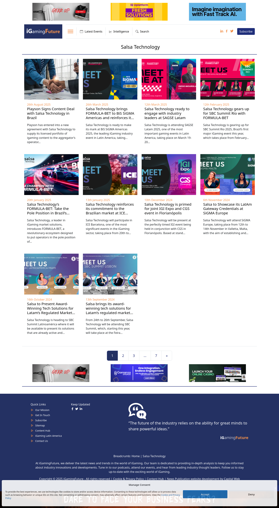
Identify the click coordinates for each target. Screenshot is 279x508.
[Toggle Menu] (70, 31)
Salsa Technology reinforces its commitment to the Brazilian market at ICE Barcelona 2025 (110, 211)
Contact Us (41, 441)
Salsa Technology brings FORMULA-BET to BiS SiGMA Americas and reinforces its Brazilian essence (110, 115)
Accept (205, 494)
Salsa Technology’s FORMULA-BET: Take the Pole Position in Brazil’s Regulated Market (48, 211)
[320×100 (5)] (61, 11)
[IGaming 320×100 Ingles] (139, 373)
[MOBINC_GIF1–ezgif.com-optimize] (218, 373)
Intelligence (119, 31)
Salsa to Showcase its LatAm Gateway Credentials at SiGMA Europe (227, 209)
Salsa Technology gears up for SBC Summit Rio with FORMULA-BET (226, 113)
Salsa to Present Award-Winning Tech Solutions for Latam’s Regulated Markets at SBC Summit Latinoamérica (50, 312)
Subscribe (245, 31)
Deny (251, 494)
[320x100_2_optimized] (139, 11)
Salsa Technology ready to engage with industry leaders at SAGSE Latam (166, 113)
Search (142, 31)
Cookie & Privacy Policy (128, 479)
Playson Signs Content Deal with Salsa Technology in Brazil (50, 113)
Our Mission (42, 410)
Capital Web (232, 479)
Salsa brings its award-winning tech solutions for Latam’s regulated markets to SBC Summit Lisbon (109, 310)
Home (135, 456)
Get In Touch (42, 415)
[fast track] (218, 11)
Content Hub (42, 430)
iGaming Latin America (48, 435)
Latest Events (91, 31)
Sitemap (40, 425)
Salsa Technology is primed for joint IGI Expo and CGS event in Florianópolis (167, 209)
